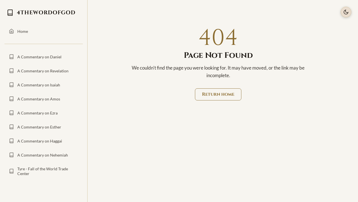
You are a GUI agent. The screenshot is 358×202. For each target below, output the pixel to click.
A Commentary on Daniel (35, 56)
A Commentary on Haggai (35, 140)
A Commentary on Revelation (39, 70)
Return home (218, 94)
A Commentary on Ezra (33, 112)
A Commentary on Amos (34, 98)
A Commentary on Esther (35, 126)
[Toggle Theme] (346, 12)
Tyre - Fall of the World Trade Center (38, 171)
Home (18, 31)
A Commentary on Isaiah (34, 84)
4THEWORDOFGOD (41, 12)
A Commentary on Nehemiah (38, 154)
